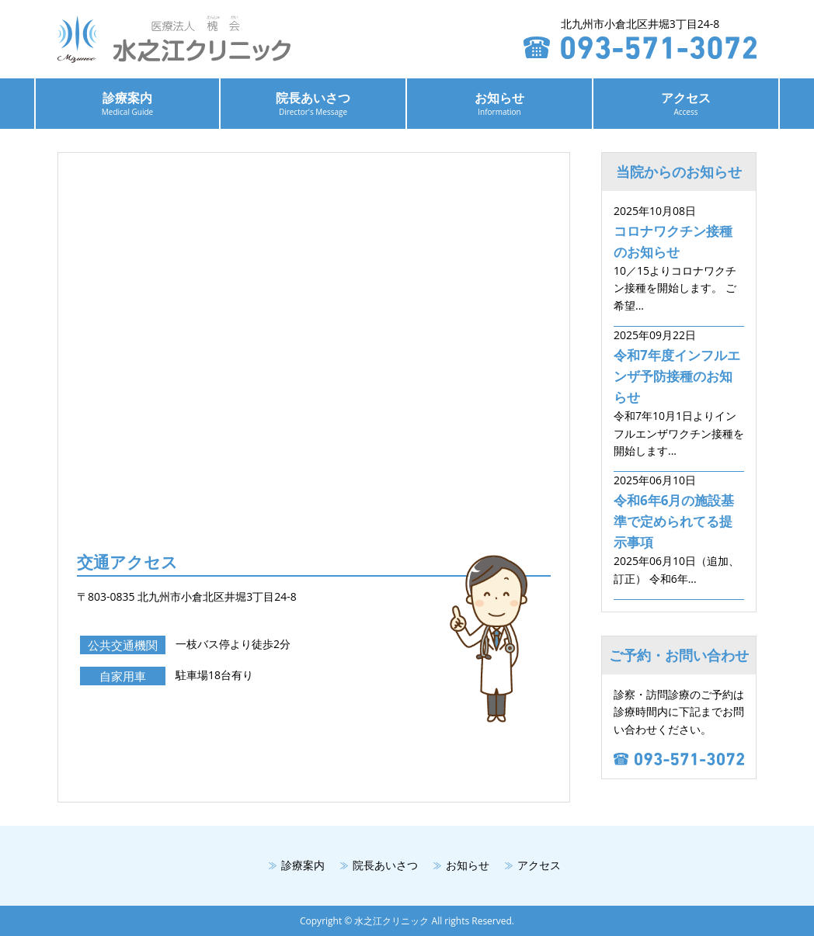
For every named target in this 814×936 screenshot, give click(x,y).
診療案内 (127, 102)
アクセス (685, 102)
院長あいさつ (313, 102)
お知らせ (499, 102)
